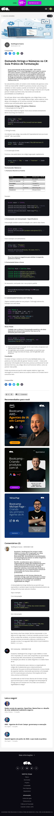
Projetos (27, 775)
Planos (27, 770)
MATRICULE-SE (34, 3)
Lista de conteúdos (7, 16)
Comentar (24, 388)
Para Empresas (27, 781)
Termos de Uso (27, 794)
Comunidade (27, 778)
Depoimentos (27, 784)
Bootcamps (27, 772)
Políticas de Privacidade (27, 797)
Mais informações (27, 748)
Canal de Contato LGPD (27, 799)
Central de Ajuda (27, 791)
